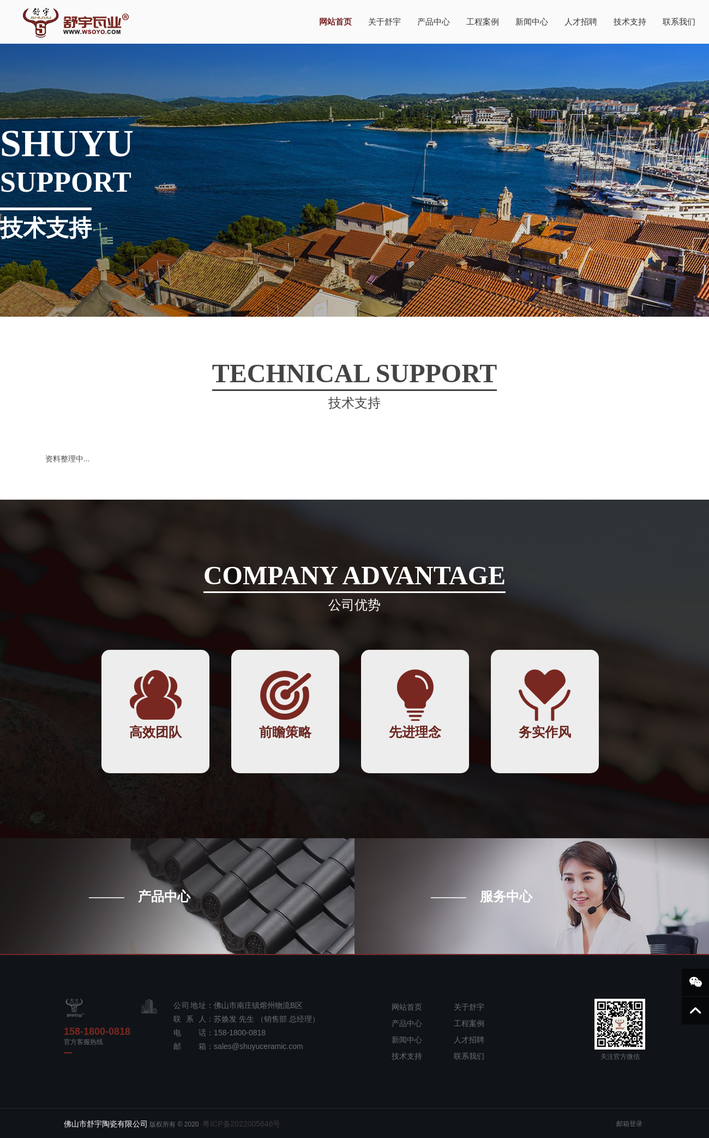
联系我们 (679, 21)
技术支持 (630, 21)
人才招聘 (580, 21)
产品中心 (433, 21)
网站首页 (335, 21)
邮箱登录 (629, 1124)
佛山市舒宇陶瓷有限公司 (106, 1123)
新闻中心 (531, 21)
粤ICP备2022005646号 (242, 1123)
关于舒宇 (384, 21)
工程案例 (482, 21)
